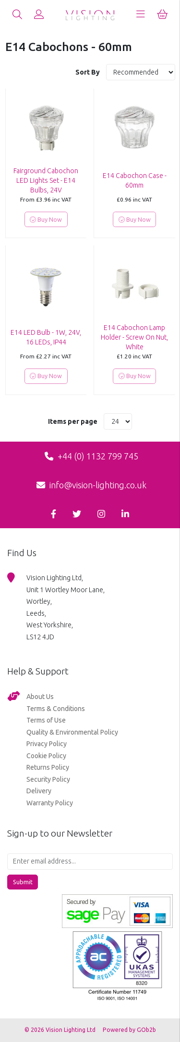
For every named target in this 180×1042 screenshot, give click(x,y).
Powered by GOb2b (129, 1030)
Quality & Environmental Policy (72, 732)
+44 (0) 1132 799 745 (91, 456)
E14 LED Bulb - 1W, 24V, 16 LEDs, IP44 (46, 337)
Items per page (72, 421)
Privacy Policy (46, 744)
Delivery (38, 791)
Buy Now (46, 219)
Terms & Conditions (55, 708)
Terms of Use (46, 720)
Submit (23, 881)
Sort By (88, 72)
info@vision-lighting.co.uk (91, 485)
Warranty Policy (49, 803)
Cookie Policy (46, 756)
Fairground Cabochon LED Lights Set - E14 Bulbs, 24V (45, 180)
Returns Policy (47, 767)
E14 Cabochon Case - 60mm (135, 180)
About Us (40, 696)
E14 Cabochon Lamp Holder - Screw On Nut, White (134, 337)
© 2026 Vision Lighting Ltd (60, 1030)
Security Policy (48, 779)
